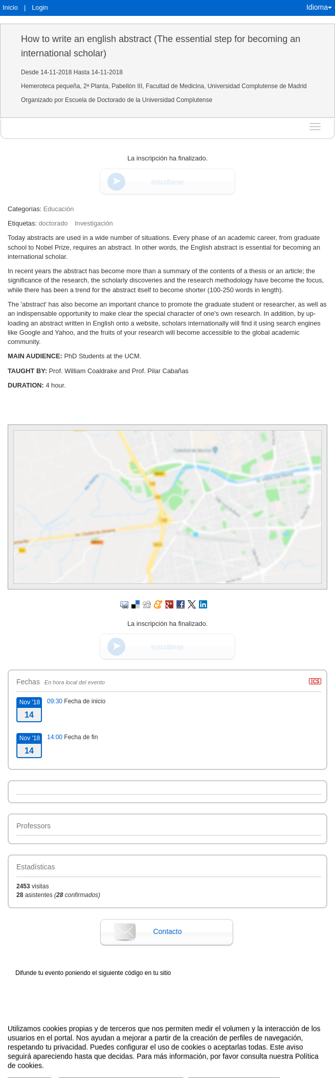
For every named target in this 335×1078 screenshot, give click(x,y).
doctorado (53, 223)
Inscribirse (167, 182)
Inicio (10, 7)
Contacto (167, 931)
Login (40, 7)
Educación (58, 209)
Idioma (319, 7)
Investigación (94, 223)
